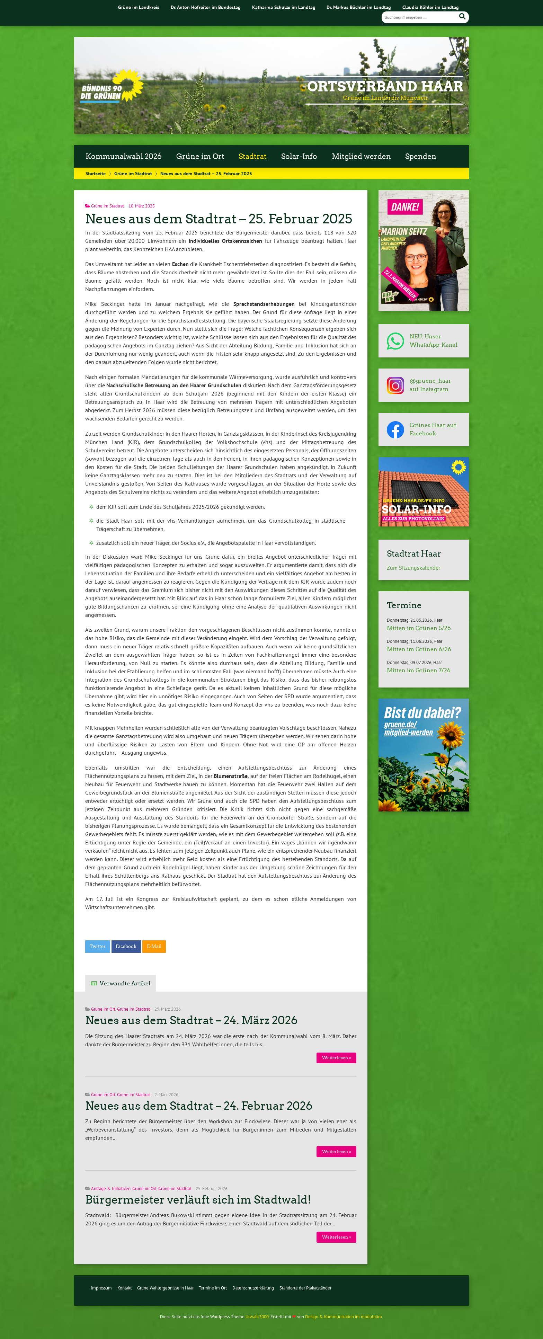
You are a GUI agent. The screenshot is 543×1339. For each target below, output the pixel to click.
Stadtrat (253, 156)
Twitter (98, 946)
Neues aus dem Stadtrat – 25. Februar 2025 (218, 219)
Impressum (101, 1288)
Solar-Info (299, 156)
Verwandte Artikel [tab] (125, 983)
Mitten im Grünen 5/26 (419, 628)
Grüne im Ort (200, 156)
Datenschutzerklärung (253, 1288)
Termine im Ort (213, 1288)
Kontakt (124, 1288)
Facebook (126, 946)
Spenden (420, 156)
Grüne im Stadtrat (133, 173)
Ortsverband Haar (385, 86)
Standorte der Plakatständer (305, 1288)
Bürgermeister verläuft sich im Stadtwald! (198, 1200)
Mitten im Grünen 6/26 (419, 649)
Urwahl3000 (257, 1317)
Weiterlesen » (336, 1057)
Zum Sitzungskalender (413, 567)
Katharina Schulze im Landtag (283, 7)
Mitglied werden (361, 156)
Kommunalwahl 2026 (124, 156)
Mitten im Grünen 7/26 (419, 670)
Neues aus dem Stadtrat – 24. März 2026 (191, 1020)
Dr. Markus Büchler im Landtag (359, 7)
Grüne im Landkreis (138, 7)
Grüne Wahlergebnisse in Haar (165, 1288)
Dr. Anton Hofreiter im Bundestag (206, 7)
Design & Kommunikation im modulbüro (343, 1317)
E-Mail (154, 946)
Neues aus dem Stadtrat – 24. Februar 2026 (199, 1106)
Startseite (96, 173)
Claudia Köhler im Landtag (430, 7)
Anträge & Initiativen (111, 1188)
